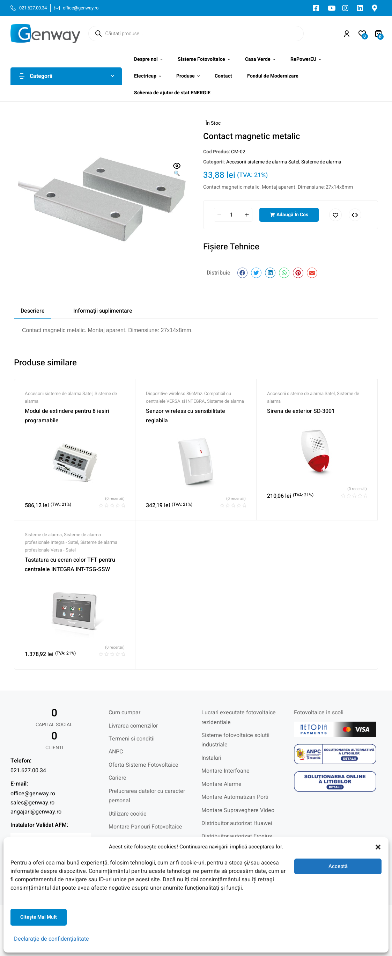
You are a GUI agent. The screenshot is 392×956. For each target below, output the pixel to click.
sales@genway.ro (32, 802)
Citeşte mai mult (38, 917)
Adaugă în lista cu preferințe (335, 215)
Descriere (33, 311)
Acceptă (338, 866)
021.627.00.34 (28, 770)
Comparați (355, 215)
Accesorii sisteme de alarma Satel (262, 162)
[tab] (32, 311)
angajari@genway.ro (35, 812)
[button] (378, 847)
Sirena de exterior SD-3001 (301, 411)
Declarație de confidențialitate (51, 939)
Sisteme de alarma (321, 162)
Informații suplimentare (102, 311)
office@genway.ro (32, 793)
